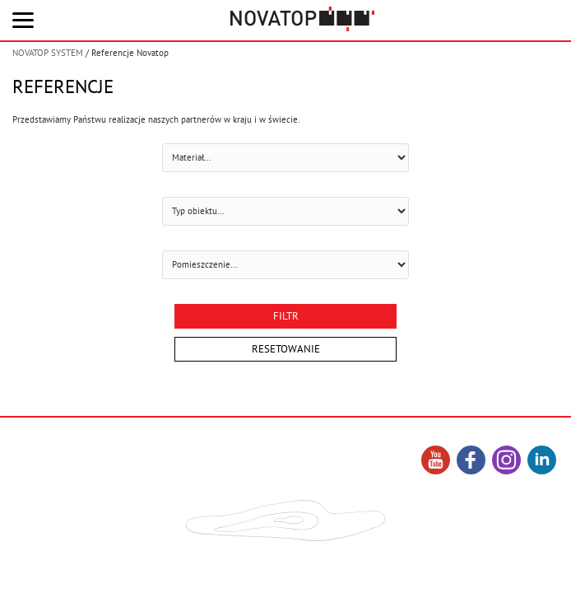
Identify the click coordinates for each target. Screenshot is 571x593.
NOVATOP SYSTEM (47, 52)
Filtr (286, 316)
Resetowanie (286, 349)
